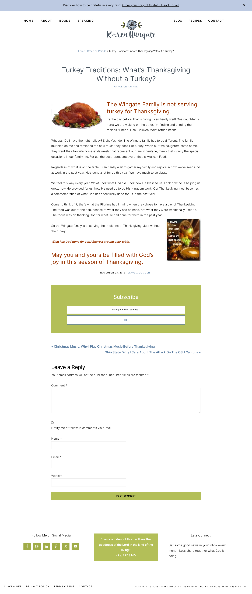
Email (56, 457)
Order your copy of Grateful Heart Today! (150, 5)
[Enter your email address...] (126, 310)
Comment (59, 385)
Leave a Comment (140, 273)
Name (56, 438)
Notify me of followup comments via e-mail (81, 428)
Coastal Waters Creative (230, 587)
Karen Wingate (170, 587)
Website (56, 476)
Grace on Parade (126, 87)
